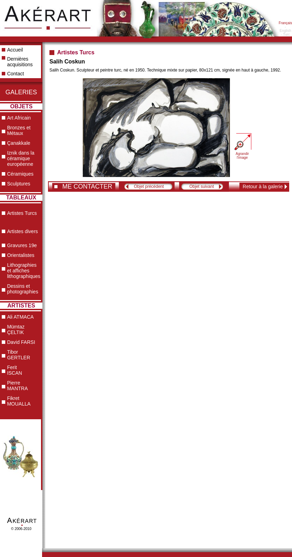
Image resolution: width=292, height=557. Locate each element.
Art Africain (19, 118)
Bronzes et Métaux (18, 130)
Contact (15, 73)
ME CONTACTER (87, 186)
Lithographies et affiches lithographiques (23, 270)
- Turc (285, 34)
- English (285, 29)
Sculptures (18, 183)
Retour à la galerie (263, 186)
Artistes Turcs (22, 213)
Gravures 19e (22, 245)
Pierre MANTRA (17, 385)
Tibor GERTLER (18, 354)
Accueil (15, 50)
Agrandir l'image (242, 155)
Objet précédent (149, 186)
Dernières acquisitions (20, 61)
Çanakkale (18, 143)
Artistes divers (22, 231)
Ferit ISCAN (14, 370)
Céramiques (20, 174)
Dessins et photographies (22, 288)
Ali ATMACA (20, 317)
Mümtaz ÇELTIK (16, 329)
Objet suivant (201, 186)
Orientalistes (20, 255)
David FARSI (21, 342)
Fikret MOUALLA (18, 401)
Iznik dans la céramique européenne (20, 158)
